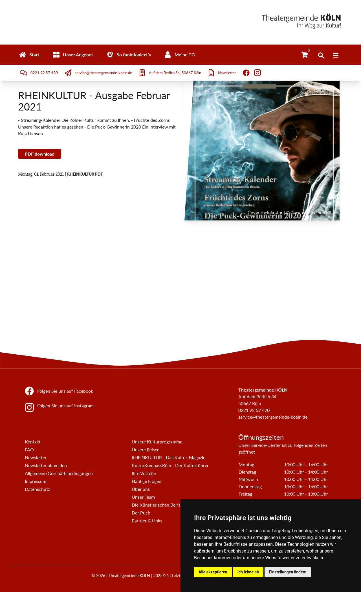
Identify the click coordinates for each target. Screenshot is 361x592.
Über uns (141, 489)
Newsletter (36, 457)
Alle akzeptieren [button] (213, 572)
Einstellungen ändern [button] (288, 572)
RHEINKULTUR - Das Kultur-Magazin (169, 457)
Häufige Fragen (146, 481)
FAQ (29, 449)
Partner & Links (147, 520)
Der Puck (141, 512)
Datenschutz (37, 489)
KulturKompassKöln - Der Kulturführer (170, 465)
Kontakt (33, 441)
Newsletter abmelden (46, 465)
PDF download (39, 153)
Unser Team (143, 497)
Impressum (35, 481)
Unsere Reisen (146, 449)
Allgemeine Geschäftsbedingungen (59, 473)
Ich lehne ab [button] (248, 572)
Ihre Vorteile (144, 473)
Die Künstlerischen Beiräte (158, 504)
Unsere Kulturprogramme (157, 441)
